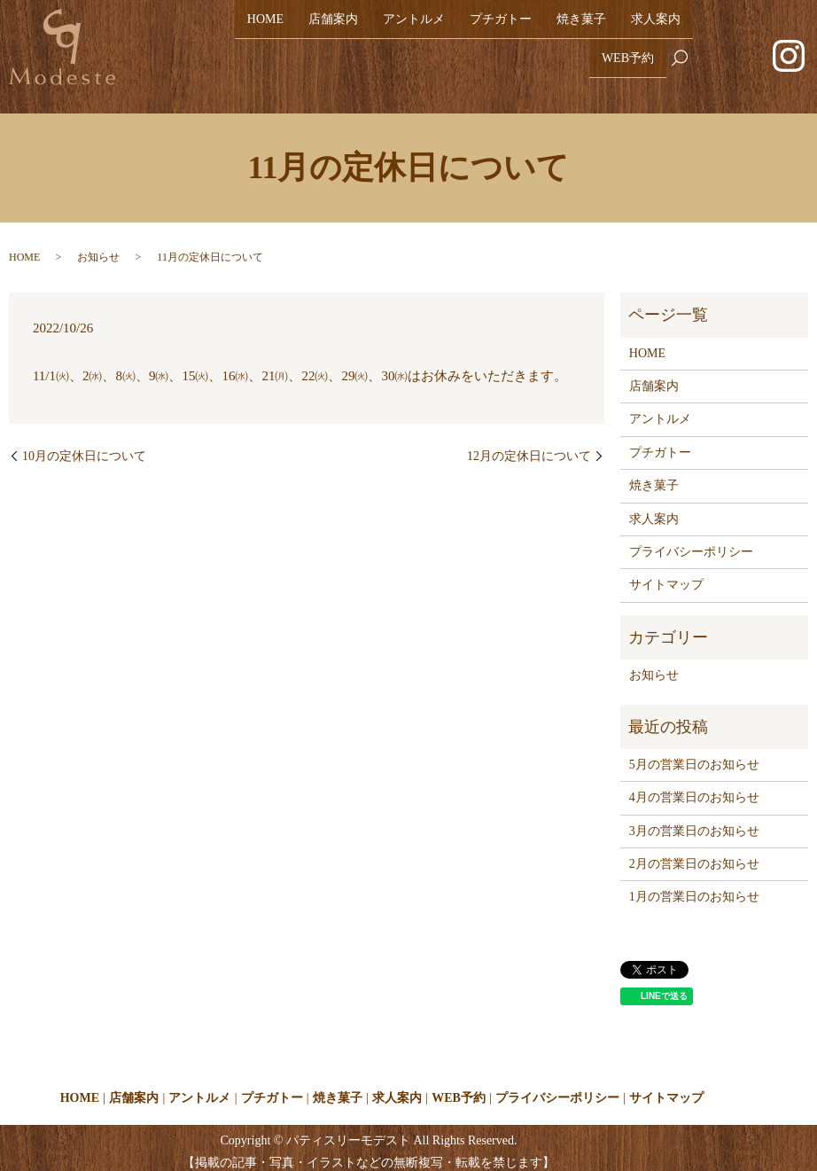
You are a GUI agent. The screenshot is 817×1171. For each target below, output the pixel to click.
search (687, 57)
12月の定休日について (529, 448)
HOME (265, 28)
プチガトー (501, 28)
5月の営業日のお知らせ (694, 757)
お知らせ (98, 249)
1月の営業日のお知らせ (694, 889)
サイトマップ (666, 577)
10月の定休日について (84, 448)
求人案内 (656, 28)
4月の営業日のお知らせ (694, 790)
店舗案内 (333, 28)
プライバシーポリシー (691, 544)
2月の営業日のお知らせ (694, 856)
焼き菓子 (581, 28)
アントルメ (414, 28)
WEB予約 (628, 56)
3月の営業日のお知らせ (694, 823)
